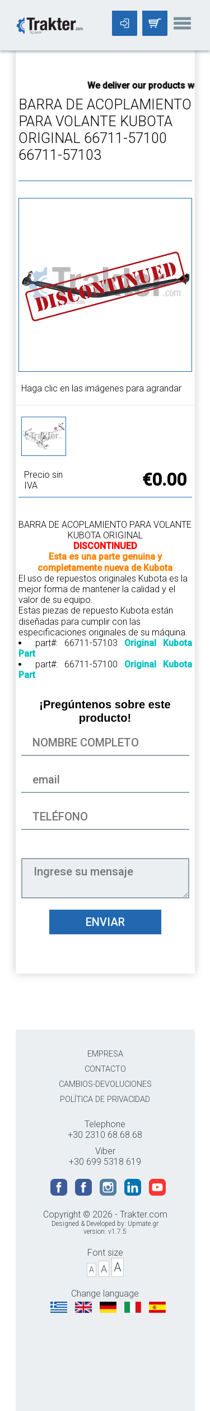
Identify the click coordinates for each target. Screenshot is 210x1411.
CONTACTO (105, 1069)
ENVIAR (105, 922)
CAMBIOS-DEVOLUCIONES (105, 1084)
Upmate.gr (143, 1224)
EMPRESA (105, 1054)
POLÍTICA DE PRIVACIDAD (105, 1099)
